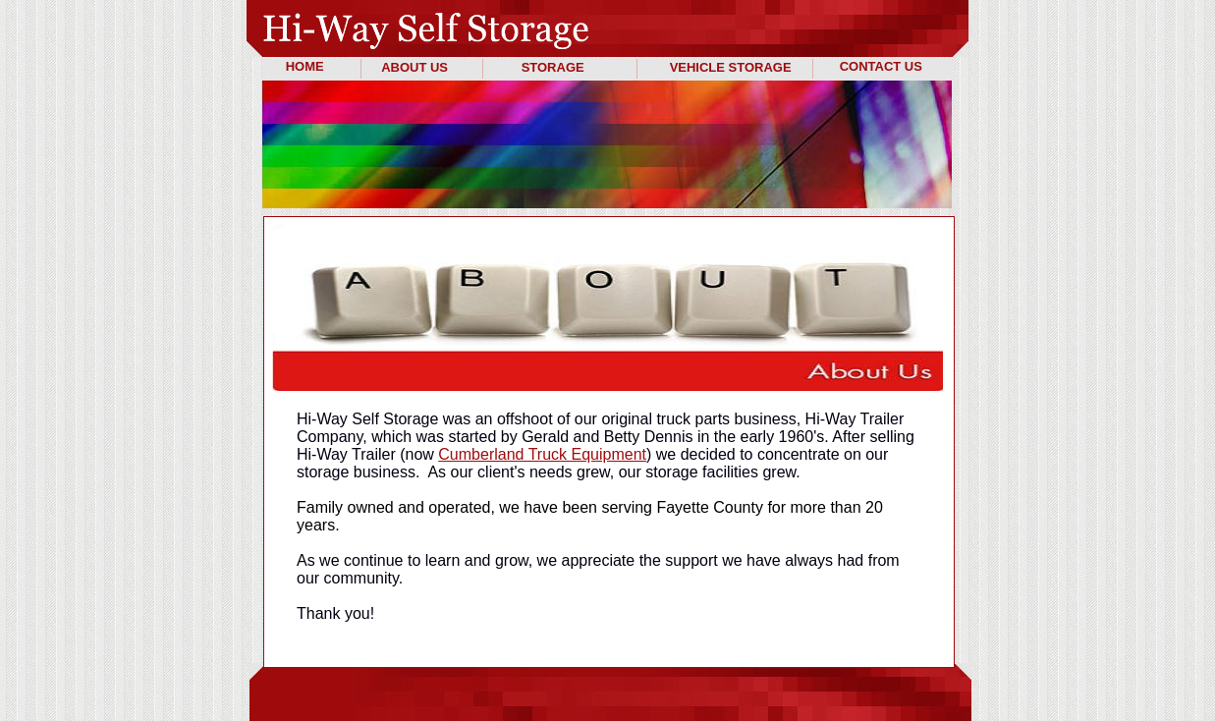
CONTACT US (881, 66)
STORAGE (553, 67)
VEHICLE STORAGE (731, 67)
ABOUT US (414, 67)
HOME (305, 66)
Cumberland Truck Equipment (542, 454)
